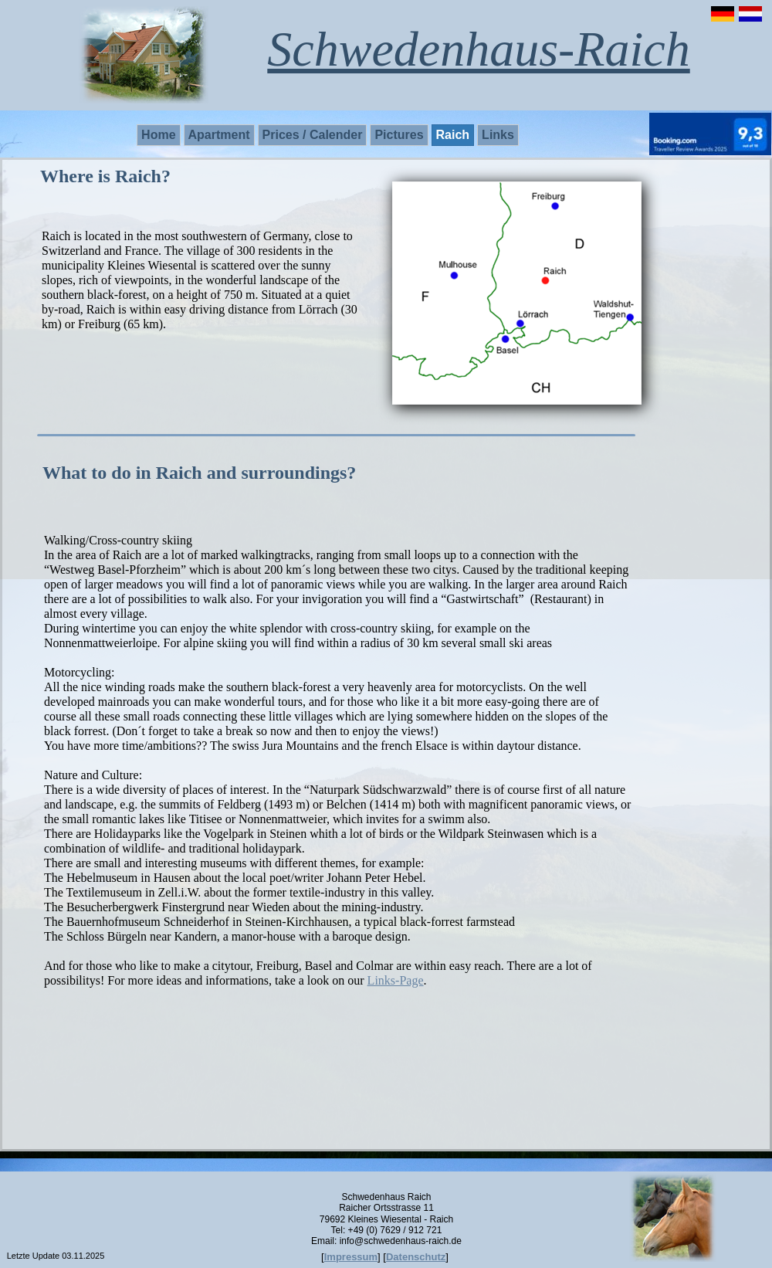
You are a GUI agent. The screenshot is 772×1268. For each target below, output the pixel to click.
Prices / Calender (312, 134)
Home (158, 134)
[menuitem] (160, 135)
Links (498, 134)
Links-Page (395, 980)
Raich (453, 134)
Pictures (398, 134)
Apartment (219, 134)
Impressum (351, 1257)
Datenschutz (415, 1257)
